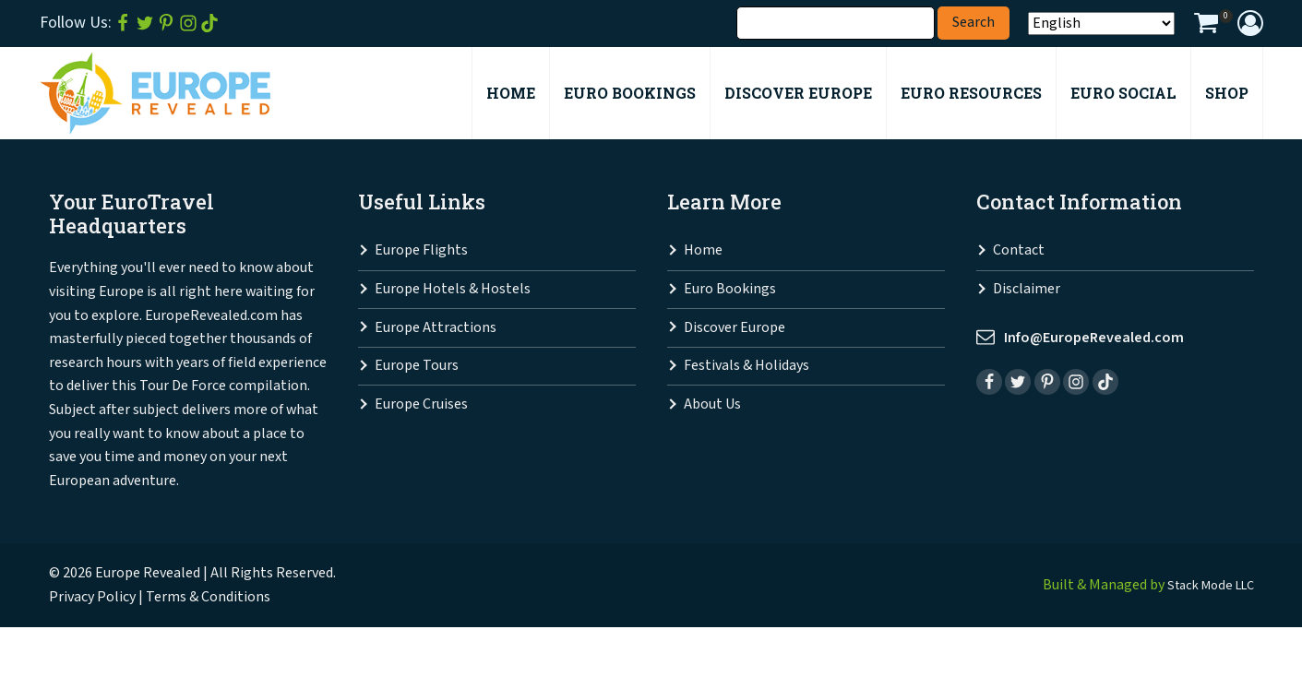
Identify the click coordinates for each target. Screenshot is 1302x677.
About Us (712, 405)
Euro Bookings (730, 290)
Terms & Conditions (208, 598)
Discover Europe (734, 328)
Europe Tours (417, 366)
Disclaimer (1026, 290)
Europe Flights (421, 251)
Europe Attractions (435, 328)
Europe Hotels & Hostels (453, 290)
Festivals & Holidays (746, 366)
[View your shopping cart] (1206, 26)
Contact (1019, 251)
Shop (1226, 93)
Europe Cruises (421, 405)
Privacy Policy (92, 598)
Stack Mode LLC (1204, 586)
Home (703, 251)
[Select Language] (1101, 24)
